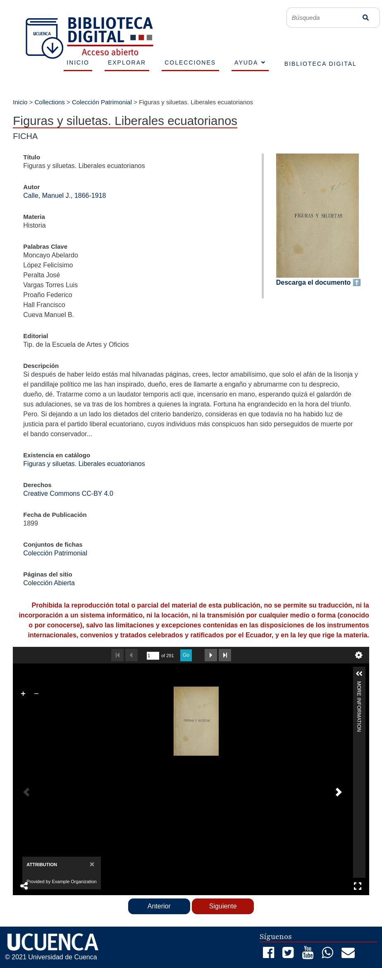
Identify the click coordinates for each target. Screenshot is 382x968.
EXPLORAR (127, 62)
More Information (359, 684)
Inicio (20, 102)
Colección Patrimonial (102, 102)
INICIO (78, 62)
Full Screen (357, 886)
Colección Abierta (49, 582)
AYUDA (246, 62)
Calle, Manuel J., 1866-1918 (64, 195)
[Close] (92, 864)
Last (225, 655)
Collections (49, 102)
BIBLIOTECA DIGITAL (320, 63)
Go (186, 655)
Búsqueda (365, 18)
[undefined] (153, 656)
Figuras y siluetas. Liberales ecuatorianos (84, 463)
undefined (359, 655)
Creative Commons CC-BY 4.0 (68, 493)
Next (211, 655)
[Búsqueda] (326, 18)
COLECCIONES (190, 62)
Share (24, 886)
